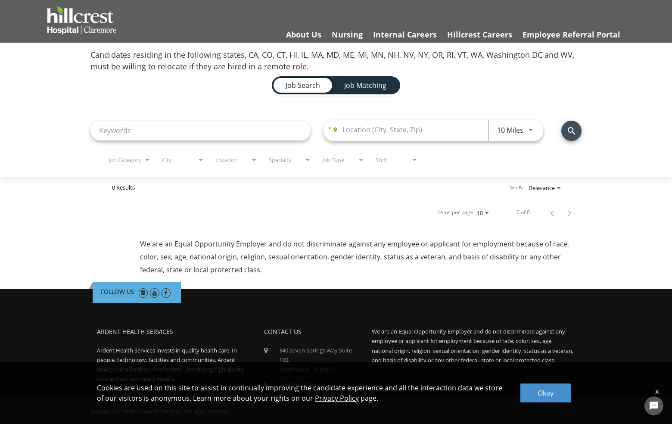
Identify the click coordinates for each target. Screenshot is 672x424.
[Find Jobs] (571, 131)
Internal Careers (405, 34)
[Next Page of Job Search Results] (569, 212)
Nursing (347, 34)
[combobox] (200, 130)
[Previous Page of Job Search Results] (552, 212)
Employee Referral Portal (571, 34)
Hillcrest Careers (479, 34)
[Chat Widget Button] (653, 405)
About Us (303, 34)
